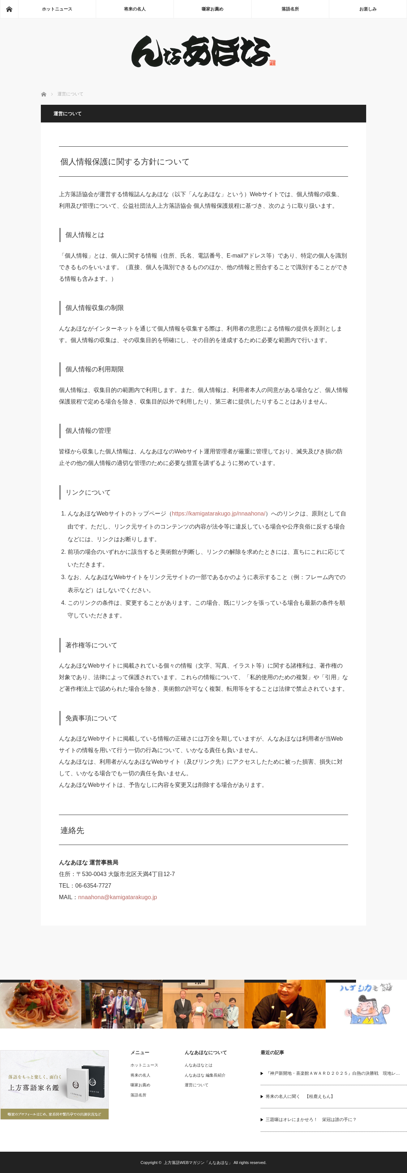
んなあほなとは (199, 1065)
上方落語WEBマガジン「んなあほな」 (198, 1162)
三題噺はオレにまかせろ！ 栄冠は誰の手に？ (311, 1119)
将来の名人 (135, 9)
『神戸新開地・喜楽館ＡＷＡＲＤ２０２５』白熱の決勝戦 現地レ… (333, 1073)
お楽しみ (368, 9)
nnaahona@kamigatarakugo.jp (117, 897)
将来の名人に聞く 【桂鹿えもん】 (300, 1096)
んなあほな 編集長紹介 (205, 1075)
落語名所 (290, 9)
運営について (197, 1085)
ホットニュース (57, 9)
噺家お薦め (212, 9)
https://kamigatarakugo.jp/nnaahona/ (219, 513)
